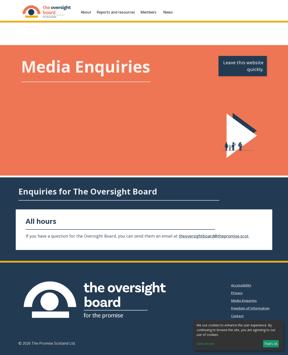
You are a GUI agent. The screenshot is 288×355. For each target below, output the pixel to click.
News (168, 12)
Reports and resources (116, 12)
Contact (237, 316)
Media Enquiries (244, 300)
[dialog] (239, 335)
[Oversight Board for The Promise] (47, 12)
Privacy (237, 293)
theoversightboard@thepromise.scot (214, 236)
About (86, 12)
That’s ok (270, 343)
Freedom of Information (250, 308)
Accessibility (241, 285)
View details (205, 343)
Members (148, 12)
